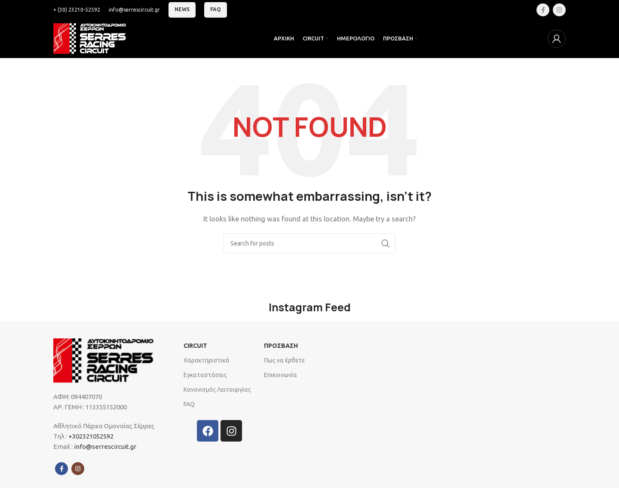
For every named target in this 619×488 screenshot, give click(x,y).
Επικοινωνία (280, 374)
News (182, 9)
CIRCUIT (195, 345)
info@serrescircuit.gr (105, 446)
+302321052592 (90, 436)
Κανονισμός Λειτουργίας (217, 389)
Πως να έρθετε (284, 360)
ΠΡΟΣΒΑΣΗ (281, 345)
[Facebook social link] (542, 9)
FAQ (215, 9)
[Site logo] (92, 38)
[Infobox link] (76, 10)
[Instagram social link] (559, 9)
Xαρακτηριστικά (207, 360)
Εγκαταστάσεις (205, 374)
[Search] (309, 243)
